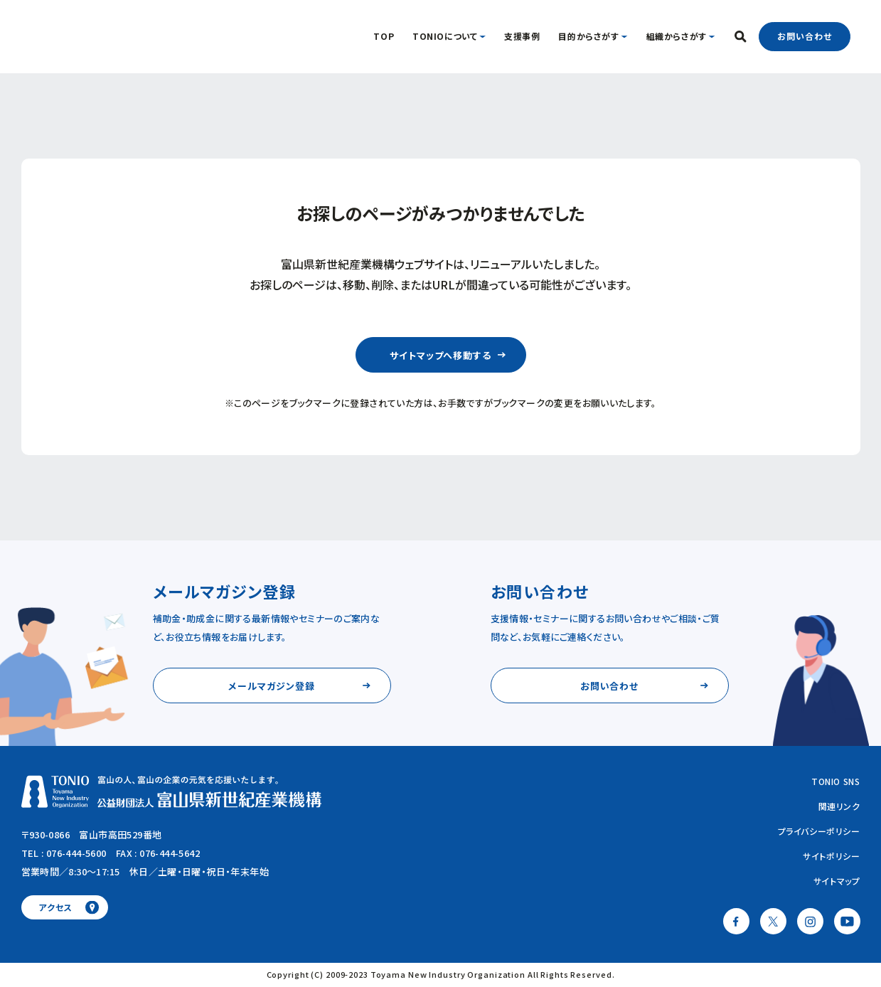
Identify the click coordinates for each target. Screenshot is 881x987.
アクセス (55, 907)
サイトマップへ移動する (440, 355)
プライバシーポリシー (819, 831)
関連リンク (839, 806)
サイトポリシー (831, 856)
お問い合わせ (804, 36)
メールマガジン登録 (271, 686)
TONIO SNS (835, 781)
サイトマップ (836, 881)
